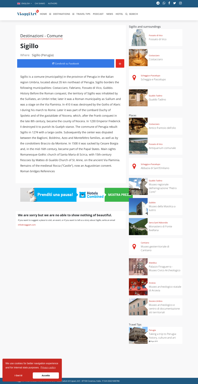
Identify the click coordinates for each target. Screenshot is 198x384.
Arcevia (152, 282)
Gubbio (152, 202)
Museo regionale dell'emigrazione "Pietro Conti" (163, 188)
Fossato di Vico (156, 35)
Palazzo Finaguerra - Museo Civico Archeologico (164, 268)
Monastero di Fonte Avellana (160, 228)
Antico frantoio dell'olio (162, 128)
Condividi (65, 63)
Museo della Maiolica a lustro (162, 208)
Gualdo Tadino (155, 95)
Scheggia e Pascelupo (150, 75)
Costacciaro (154, 55)
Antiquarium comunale (162, 148)
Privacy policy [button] (48, 367)
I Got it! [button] (18, 375)
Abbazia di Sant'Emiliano (155, 168)
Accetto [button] (46, 375)
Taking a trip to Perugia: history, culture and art (163, 335)
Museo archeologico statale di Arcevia (165, 288)
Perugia (152, 330)
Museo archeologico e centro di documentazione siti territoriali (164, 308)
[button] (24, 4)
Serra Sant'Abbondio (158, 222)
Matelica (153, 262)
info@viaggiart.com (27, 224)
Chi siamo (40, 3)
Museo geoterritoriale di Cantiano (155, 248)
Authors (52, 3)
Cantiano (145, 242)
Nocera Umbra (155, 301)
